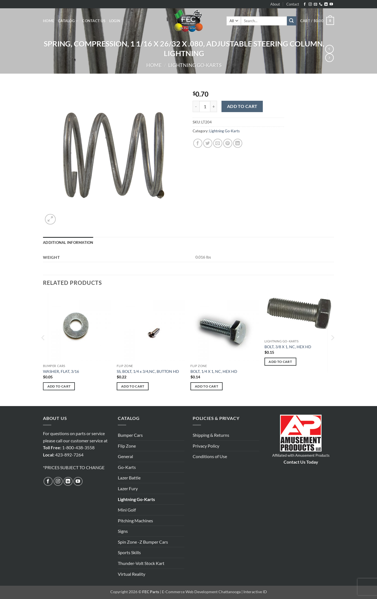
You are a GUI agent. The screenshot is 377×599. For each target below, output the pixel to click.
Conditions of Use (210, 456)
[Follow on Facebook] (304, 4)
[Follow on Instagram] (310, 4)
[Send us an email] (315, 4)
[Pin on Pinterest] (227, 143)
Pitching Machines (135, 520)
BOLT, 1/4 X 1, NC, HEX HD (213, 371)
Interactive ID (255, 591)
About (275, 4)
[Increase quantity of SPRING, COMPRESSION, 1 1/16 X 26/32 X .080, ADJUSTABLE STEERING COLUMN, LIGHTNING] (213, 106)
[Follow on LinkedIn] (326, 4)
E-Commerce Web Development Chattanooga (201, 591)
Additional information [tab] (68, 242)
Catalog (68, 21)
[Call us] (320, 4)
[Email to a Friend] (217, 143)
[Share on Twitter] (207, 143)
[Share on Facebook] (197, 143)
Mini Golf (127, 509)
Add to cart (242, 106)
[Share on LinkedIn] (237, 143)
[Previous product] (329, 57)
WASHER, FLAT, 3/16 (61, 371)
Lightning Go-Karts (195, 65)
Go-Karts (127, 467)
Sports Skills (129, 552)
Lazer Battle (129, 477)
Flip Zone (127, 445)
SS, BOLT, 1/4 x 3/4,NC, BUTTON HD (148, 371)
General (125, 456)
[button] (114, 20)
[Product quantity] (204, 106)
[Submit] (291, 21)
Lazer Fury (128, 488)
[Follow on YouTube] (331, 4)
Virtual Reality (131, 574)
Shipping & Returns (211, 435)
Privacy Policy (206, 445)
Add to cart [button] (59, 386)
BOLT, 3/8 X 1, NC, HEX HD (287, 346)
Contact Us (93, 21)
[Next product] (329, 49)
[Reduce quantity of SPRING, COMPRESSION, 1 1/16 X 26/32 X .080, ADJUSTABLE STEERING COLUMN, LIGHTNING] (196, 106)
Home (48, 21)
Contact (292, 4)
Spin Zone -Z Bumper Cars (143, 541)
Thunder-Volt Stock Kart (141, 563)
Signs (123, 531)
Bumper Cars (130, 435)
